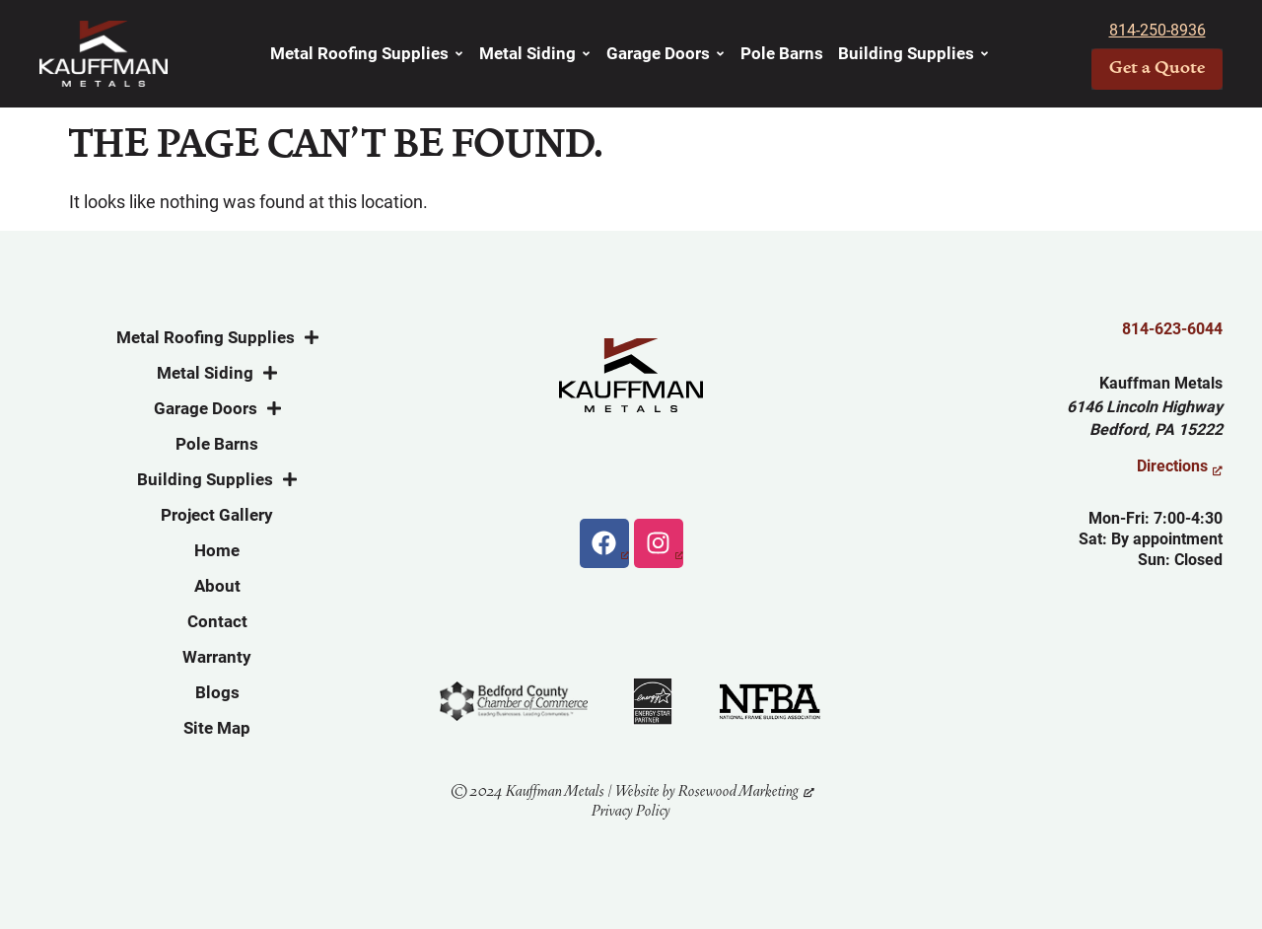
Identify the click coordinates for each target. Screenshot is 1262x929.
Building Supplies (914, 53)
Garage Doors (666, 53)
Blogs (217, 692)
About (217, 586)
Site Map (216, 728)
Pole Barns (781, 53)
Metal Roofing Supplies (367, 53)
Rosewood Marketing (738, 791)
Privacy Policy (631, 811)
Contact (217, 621)
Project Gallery (217, 515)
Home (217, 550)
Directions (1172, 466)
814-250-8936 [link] (1157, 30)
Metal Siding (535, 53)
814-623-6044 (1172, 329)
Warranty (216, 657)
